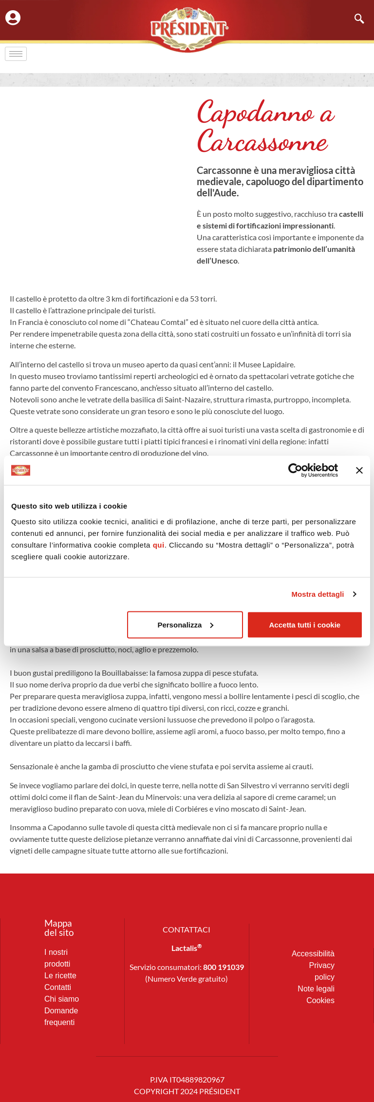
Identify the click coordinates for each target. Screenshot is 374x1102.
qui (159, 544)
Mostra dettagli (317, 594)
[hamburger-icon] (16, 54)
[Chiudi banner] (359, 470)
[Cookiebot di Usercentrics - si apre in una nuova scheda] (295, 470)
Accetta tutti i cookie (305, 624)
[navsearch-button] (354, 19)
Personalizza (185, 624)
